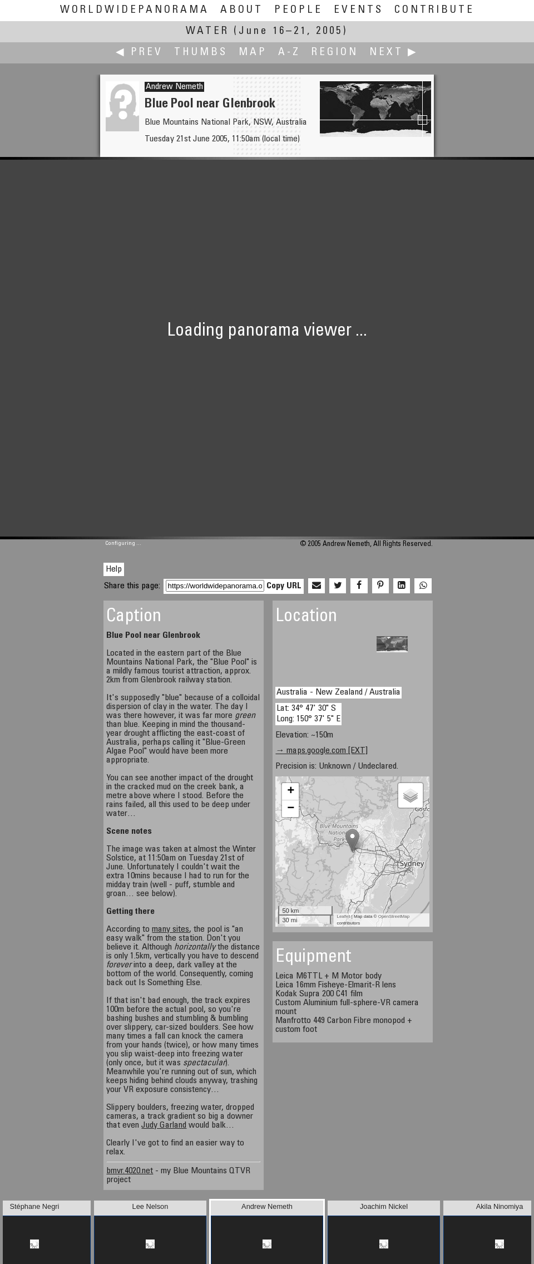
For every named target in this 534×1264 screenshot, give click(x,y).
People (298, 10)
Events (358, 10)
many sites (170, 929)
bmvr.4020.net (129, 1171)
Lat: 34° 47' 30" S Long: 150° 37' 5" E (308, 714)
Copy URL (283, 586)
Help (114, 569)
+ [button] (290, 791)
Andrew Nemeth (174, 86)
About (241, 10)
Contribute (434, 10)
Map (253, 52)
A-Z (289, 52)
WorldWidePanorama (134, 10)
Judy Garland (163, 1125)
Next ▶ (393, 52)
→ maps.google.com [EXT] (321, 750)
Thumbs (201, 52)
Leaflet (343, 916)
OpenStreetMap (393, 916)
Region (335, 52)
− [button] (290, 808)
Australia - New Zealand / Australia (338, 692)
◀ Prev (139, 52)
